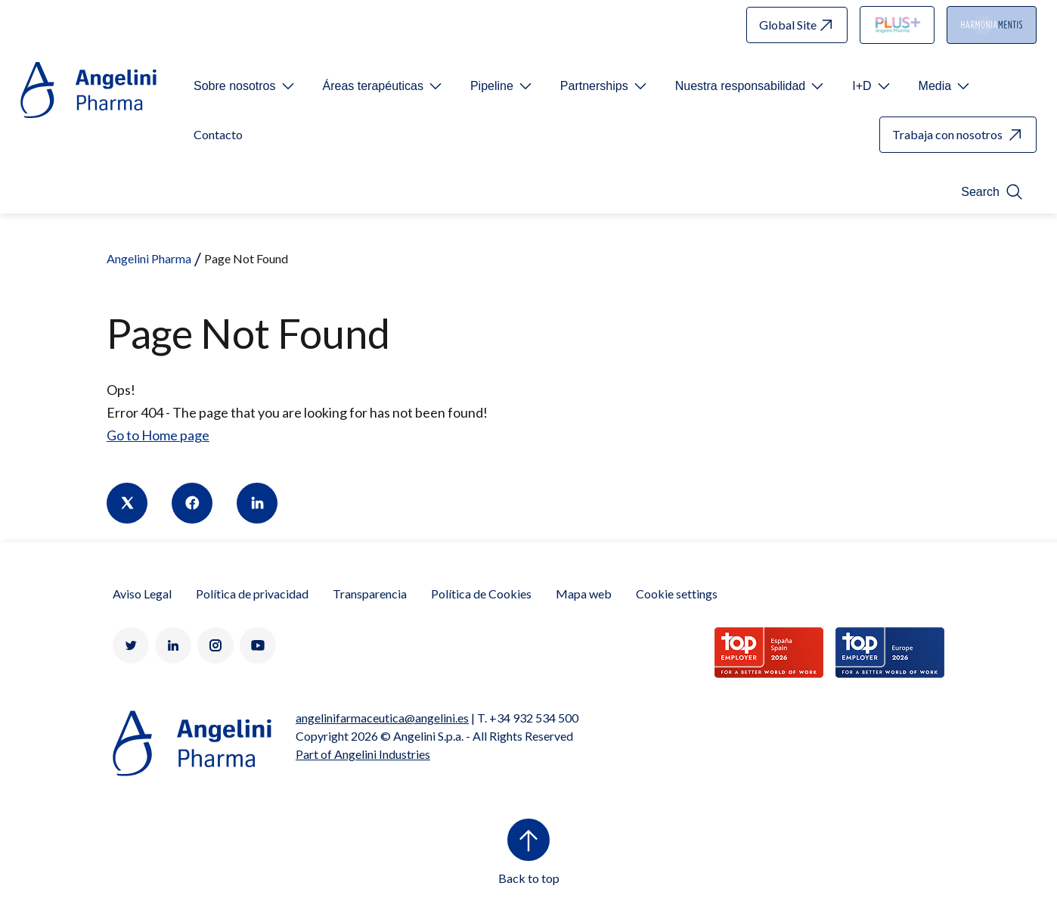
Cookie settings (677, 593)
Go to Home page (158, 435)
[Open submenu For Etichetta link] (245, 86)
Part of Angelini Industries (363, 754)
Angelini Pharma (149, 258)
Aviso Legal (142, 593)
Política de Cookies (481, 593)
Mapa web (584, 593)
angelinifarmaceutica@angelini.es (382, 717)
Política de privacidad (252, 593)
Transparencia (370, 593)
